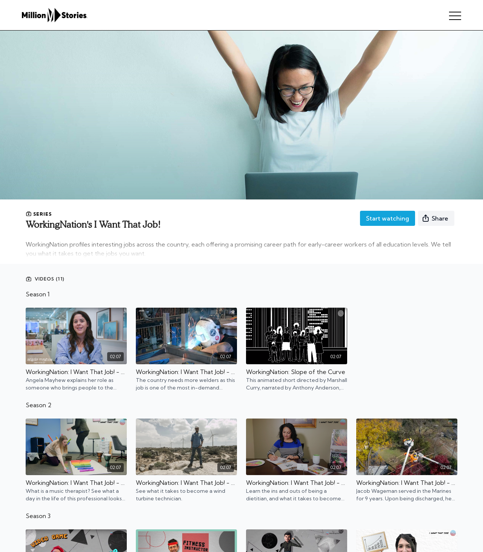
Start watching (387, 218)
